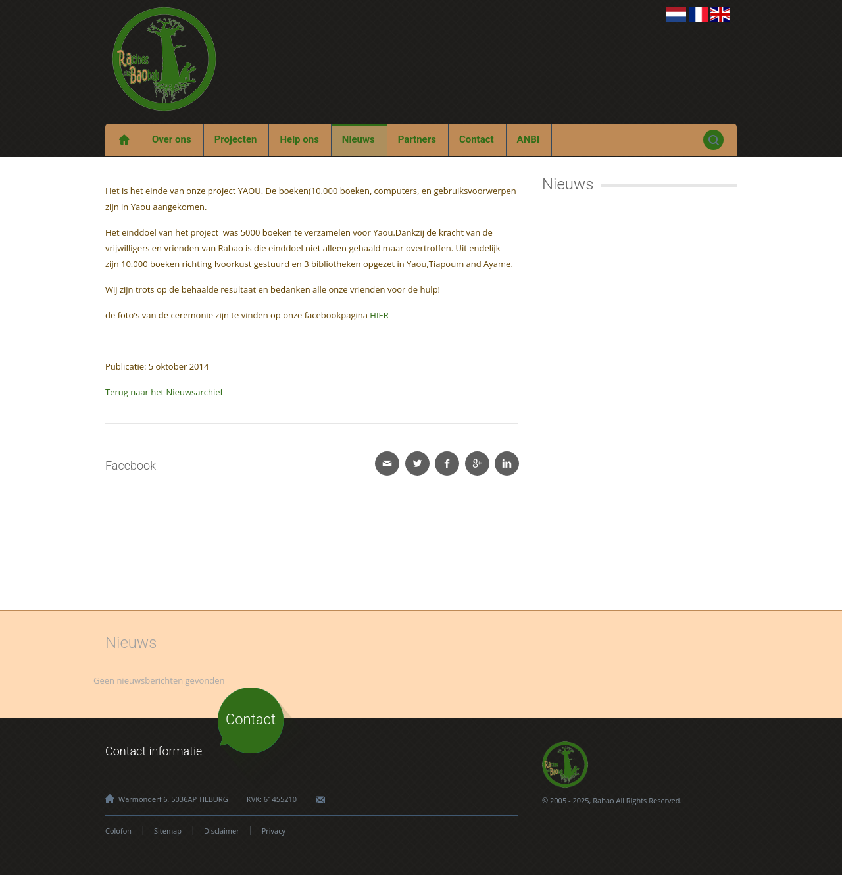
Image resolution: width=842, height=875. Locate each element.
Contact (476, 139)
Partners (417, 139)
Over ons (171, 139)
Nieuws (358, 139)
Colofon (118, 831)
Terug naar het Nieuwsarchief (164, 392)
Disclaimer (221, 831)
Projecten (235, 139)
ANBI (528, 139)
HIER (379, 315)
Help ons (299, 139)
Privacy (273, 831)
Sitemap (168, 831)
